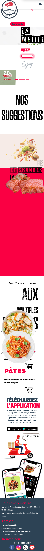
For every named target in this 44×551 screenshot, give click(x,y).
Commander (18, 24)
